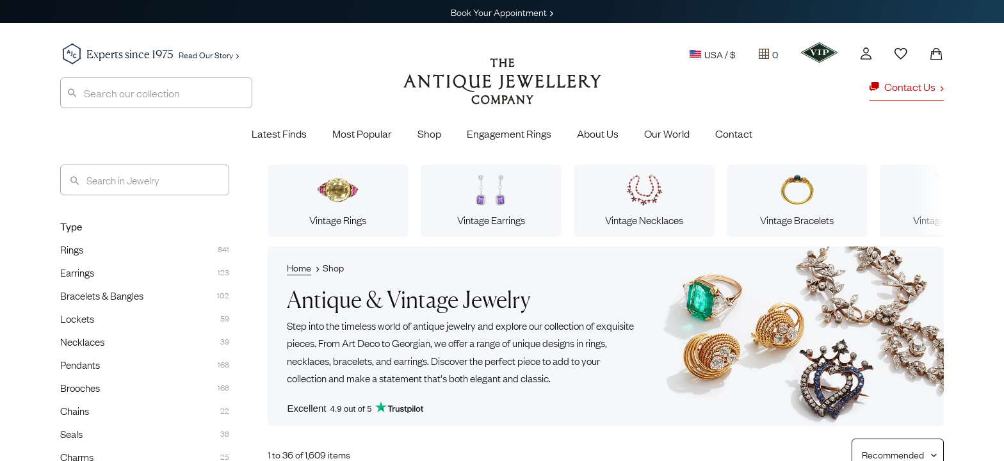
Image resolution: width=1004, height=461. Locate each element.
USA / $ (713, 54)
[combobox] (156, 92)
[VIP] (819, 52)
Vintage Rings (337, 200)
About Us (598, 133)
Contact (733, 133)
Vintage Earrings (491, 200)
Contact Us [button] (907, 86)
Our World (667, 133)
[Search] (144, 180)
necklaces (308, 360)
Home (299, 267)
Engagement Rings (509, 133)
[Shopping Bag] (936, 53)
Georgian (411, 343)
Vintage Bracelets (797, 200)
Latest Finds (279, 133)
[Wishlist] (901, 53)
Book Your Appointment (502, 11)
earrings (410, 360)
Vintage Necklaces (644, 200)
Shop (429, 133)
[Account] (866, 53)
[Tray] (768, 53)
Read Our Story (209, 54)
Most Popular (362, 133)
